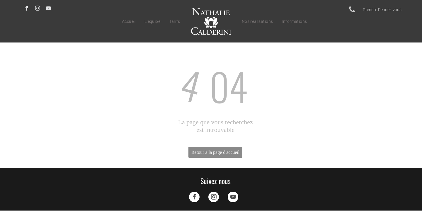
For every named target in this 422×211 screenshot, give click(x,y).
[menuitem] (129, 21)
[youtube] (48, 9)
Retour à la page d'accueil (215, 152)
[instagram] (37, 9)
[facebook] (26, 9)
